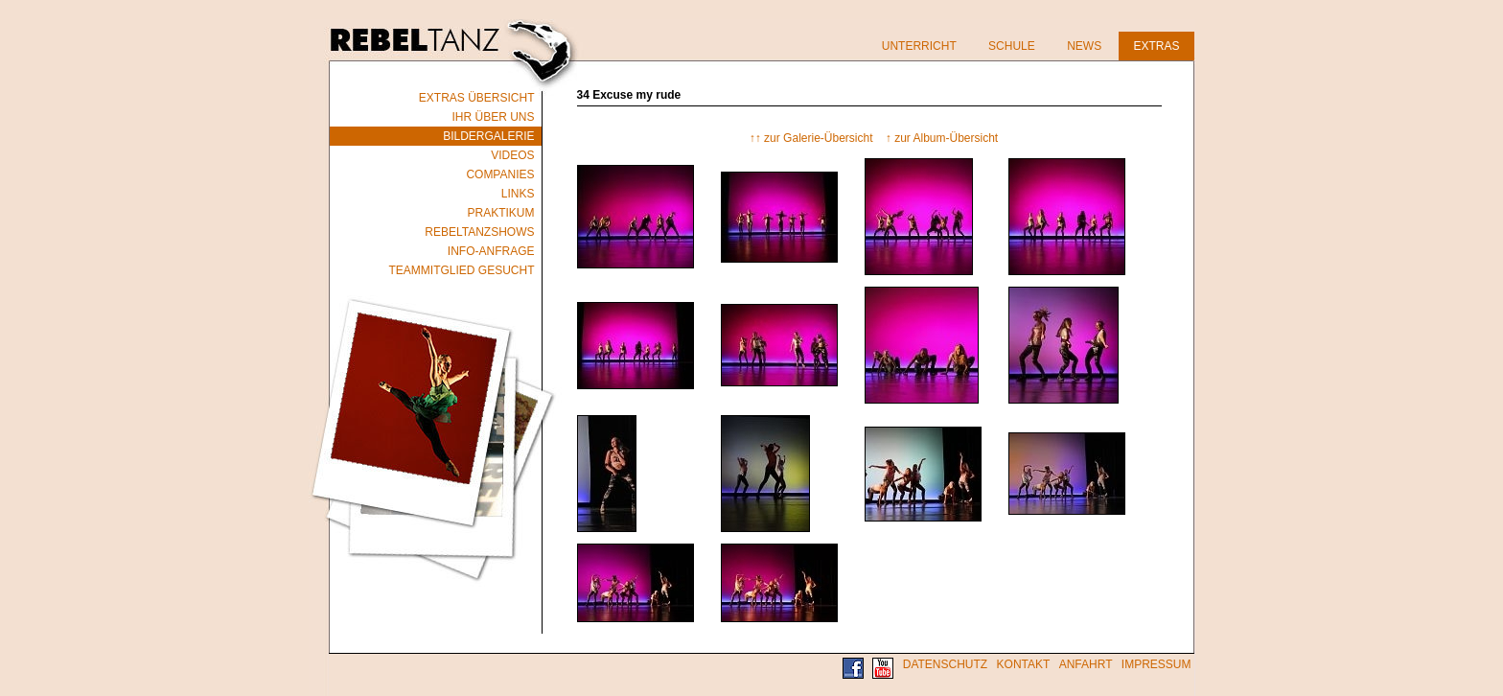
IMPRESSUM (1156, 664)
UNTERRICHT (919, 46)
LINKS (518, 193)
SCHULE (1011, 46)
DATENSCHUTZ (945, 664)
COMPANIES (500, 174)
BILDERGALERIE (488, 136)
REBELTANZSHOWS (479, 232)
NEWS (1084, 46)
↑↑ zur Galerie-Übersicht (811, 138)
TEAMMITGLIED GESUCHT (461, 270)
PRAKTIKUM (500, 213)
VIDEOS (512, 155)
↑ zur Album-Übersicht (942, 138)
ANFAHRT (1086, 664)
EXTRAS (1156, 46)
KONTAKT (1024, 664)
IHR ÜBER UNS (492, 117)
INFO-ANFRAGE (491, 251)
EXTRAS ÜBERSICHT (477, 97)
